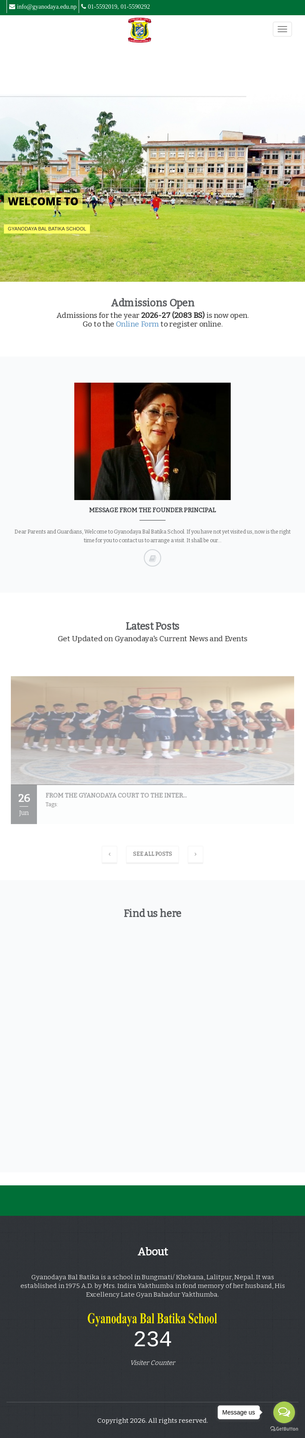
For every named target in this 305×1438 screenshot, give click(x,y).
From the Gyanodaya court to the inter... (116, 798)
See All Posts (152, 857)
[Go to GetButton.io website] (284, 1429)
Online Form (141, 320)
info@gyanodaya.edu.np (46, 6)
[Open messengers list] (284, 1412)
